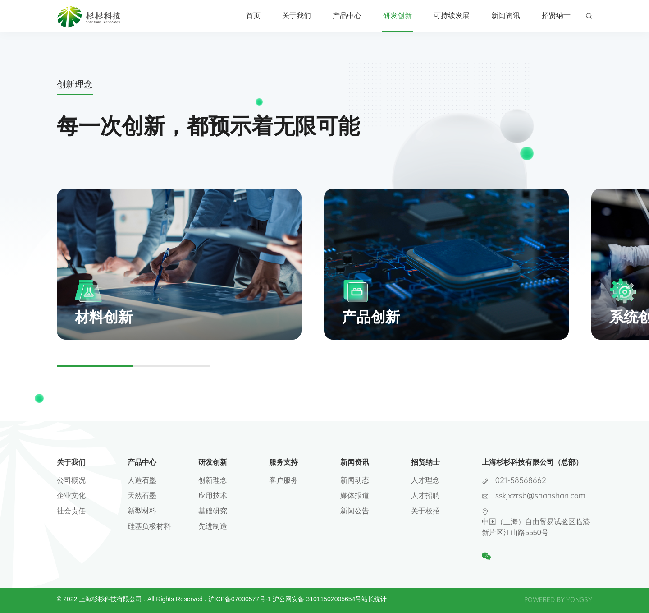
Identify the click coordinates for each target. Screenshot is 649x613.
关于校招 (425, 511)
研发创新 (397, 15)
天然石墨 (142, 495)
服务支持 (283, 462)
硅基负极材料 (149, 526)
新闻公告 (354, 511)
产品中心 (347, 15)
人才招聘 (425, 495)
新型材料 (142, 511)
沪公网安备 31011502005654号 (317, 599)
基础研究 (212, 511)
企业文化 (71, 495)
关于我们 (296, 15)
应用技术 (212, 495)
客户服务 (283, 480)
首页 (253, 15)
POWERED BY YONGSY (558, 599)
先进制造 (212, 526)
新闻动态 (354, 480)
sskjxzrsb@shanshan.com (540, 495)
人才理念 (425, 480)
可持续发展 (452, 15)
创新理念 (212, 480)
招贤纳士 (556, 15)
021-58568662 (520, 480)
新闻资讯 (505, 15)
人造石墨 (142, 480)
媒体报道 (354, 495)
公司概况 (71, 480)
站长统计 (374, 599)
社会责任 (71, 511)
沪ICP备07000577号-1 (239, 599)
